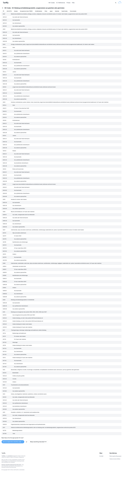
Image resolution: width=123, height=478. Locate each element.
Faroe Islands (73, 11)
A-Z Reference (60, 2)
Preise (68, 2)
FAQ (73, 2)
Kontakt (101, 456)
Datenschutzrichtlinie (115, 459)
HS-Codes (52, 2)
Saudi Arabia (64, 11)
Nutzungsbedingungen (115, 456)
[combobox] (115, 2)
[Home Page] (22, 2)
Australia (57, 11)
